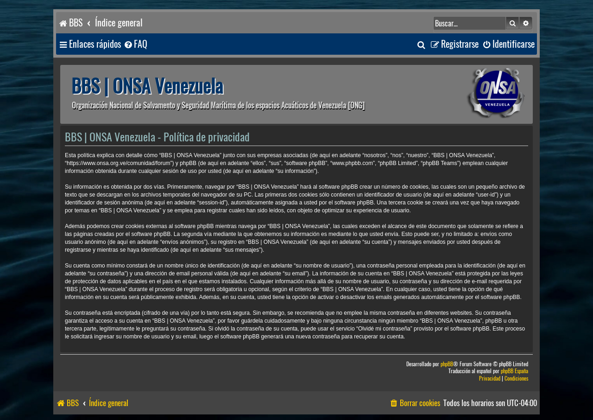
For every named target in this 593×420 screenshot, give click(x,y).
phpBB (447, 364)
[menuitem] (135, 44)
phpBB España (514, 371)
